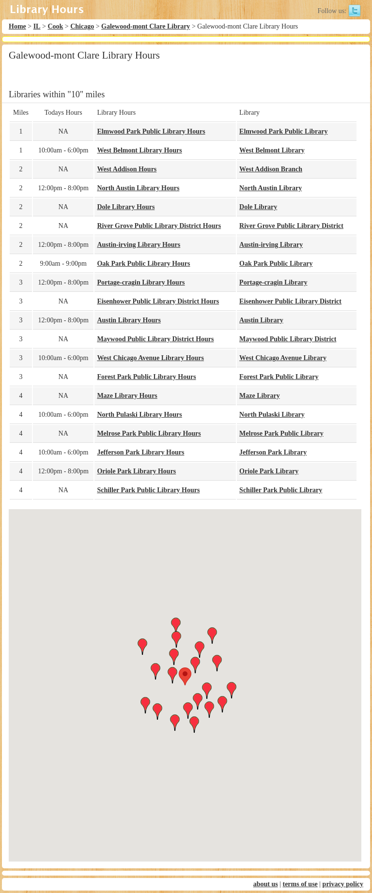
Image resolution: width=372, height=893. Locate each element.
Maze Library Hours (127, 395)
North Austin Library (270, 188)
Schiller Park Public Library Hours (148, 490)
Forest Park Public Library (278, 376)
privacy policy (343, 884)
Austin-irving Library (271, 244)
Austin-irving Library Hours (138, 244)
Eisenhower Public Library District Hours (158, 301)
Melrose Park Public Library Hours (149, 433)
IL (37, 26)
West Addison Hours (126, 169)
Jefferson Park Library (273, 452)
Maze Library (259, 395)
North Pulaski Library (272, 414)
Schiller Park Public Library (280, 490)
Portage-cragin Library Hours (141, 282)
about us (265, 884)
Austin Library (261, 320)
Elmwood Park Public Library (283, 131)
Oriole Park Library (268, 471)
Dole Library (258, 207)
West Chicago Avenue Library (282, 358)
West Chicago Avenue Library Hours (150, 358)
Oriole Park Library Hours (136, 471)
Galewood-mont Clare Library (145, 26)
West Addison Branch (270, 169)
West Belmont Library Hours (139, 150)
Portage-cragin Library (273, 282)
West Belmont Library (272, 150)
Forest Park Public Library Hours (146, 376)
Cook (55, 26)
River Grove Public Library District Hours (159, 225)
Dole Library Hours (126, 207)
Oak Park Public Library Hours (143, 263)
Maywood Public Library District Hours (155, 339)
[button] (185, 676)
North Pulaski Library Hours (139, 414)
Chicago (82, 26)
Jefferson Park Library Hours (140, 452)
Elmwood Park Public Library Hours (151, 131)
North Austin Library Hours (138, 188)
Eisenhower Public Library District (290, 301)
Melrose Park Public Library (281, 433)
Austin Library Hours (128, 320)
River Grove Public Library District (291, 225)
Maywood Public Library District (287, 339)
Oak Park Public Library (275, 263)
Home (17, 26)
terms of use (299, 884)
